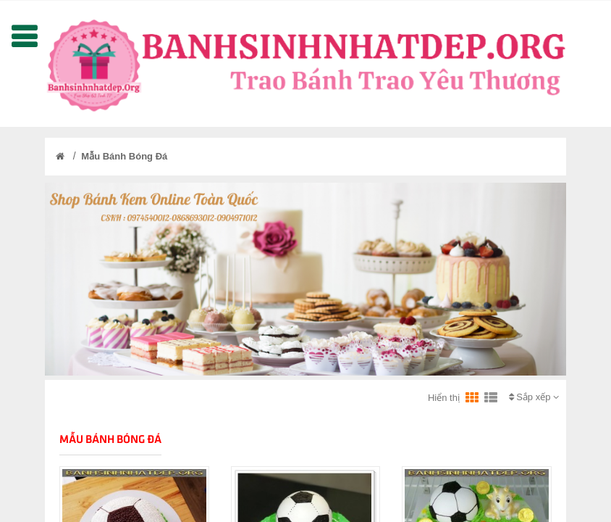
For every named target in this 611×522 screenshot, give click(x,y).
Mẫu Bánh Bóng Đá (124, 156)
